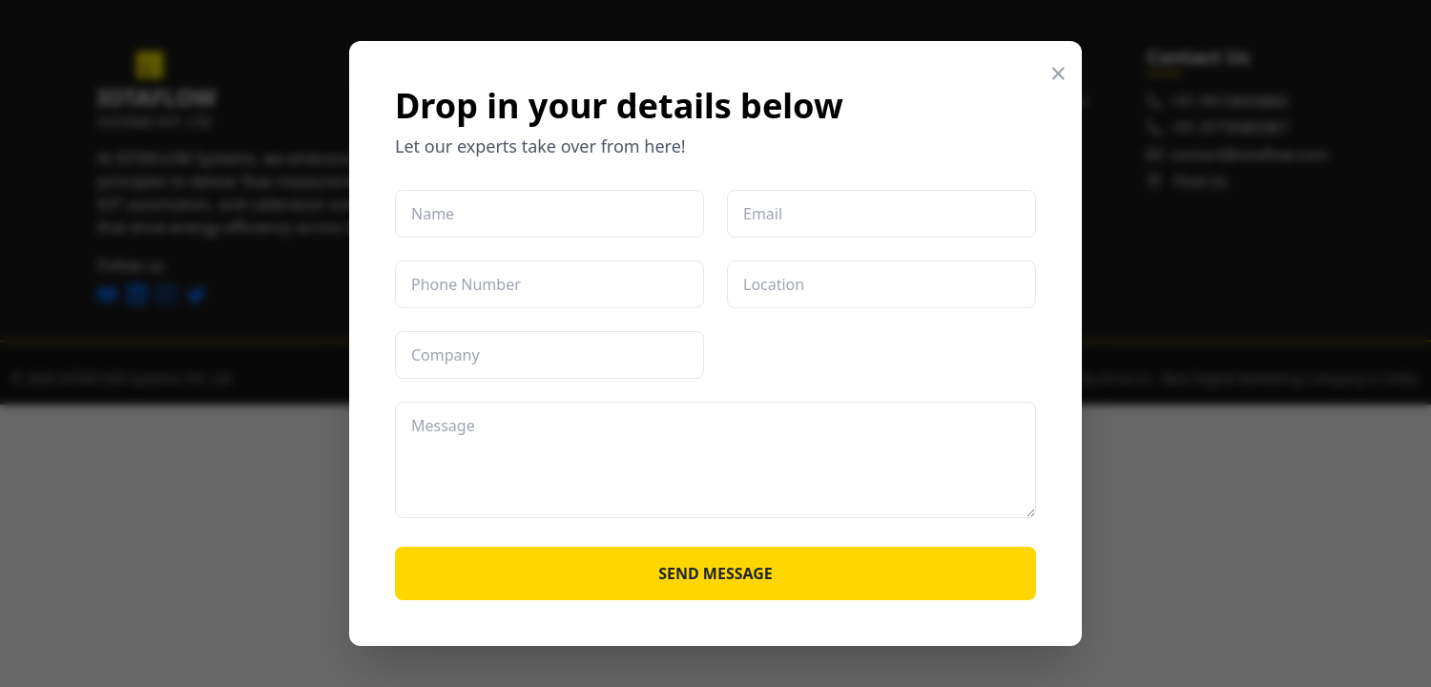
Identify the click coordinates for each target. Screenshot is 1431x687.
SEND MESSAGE (715, 573)
